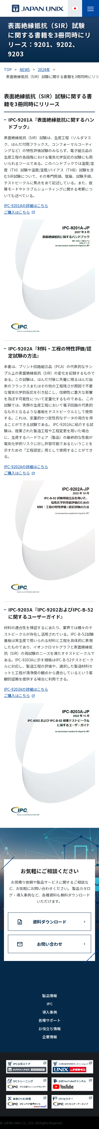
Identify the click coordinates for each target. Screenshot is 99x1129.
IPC (50, 1003)
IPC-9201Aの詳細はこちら (26, 205)
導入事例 (49, 1012)
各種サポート (50, 1020)
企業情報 (49, 1036)
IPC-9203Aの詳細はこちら (26, 689)
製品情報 (49, 995)
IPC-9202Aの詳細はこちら (26, 466)
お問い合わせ (49, 944)
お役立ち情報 (50, 1028)
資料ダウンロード (50, 922)
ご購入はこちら (17, 212)
